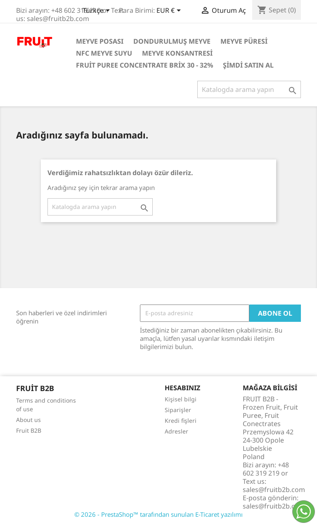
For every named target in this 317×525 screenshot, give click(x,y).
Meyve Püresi (243, 41)
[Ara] (249, 89)
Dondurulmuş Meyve (172, 41)
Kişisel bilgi (180, 399)
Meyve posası (99, 41)
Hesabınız (182, 387)
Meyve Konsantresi (177, 53)
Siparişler (178, 410)
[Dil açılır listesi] (98, 11)
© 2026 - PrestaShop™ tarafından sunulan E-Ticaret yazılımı (158, 514)
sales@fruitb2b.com (274, 506)
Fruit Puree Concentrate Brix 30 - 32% (144, 65)
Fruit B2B (28, 430)
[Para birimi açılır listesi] (170, 11)
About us (28, 420)
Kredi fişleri (180, 420)
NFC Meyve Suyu (104, 53)
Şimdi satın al (248, 65)
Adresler (176, 431)
